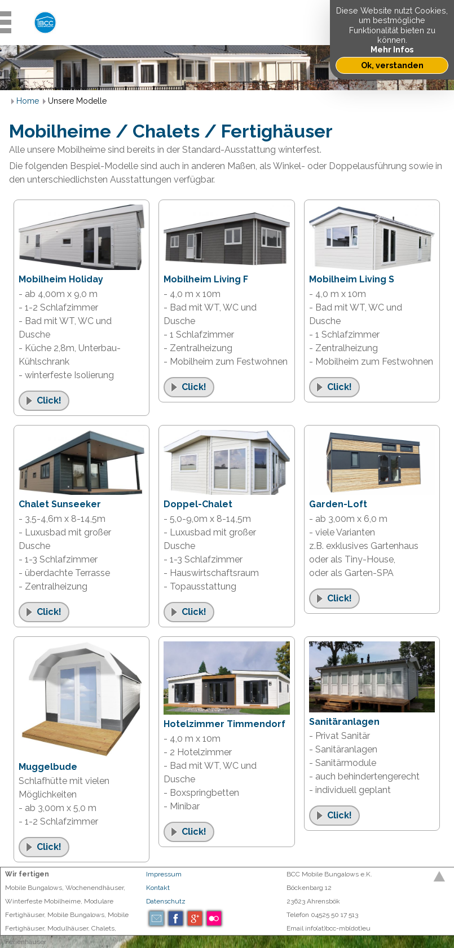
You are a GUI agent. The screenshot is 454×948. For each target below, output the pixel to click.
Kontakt (158, 888)
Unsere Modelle (77, 100)
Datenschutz (166, 901)
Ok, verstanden (392, 65)
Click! (49, 400)
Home (27, 100)
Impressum (164, 874)
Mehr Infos (392, 49)
